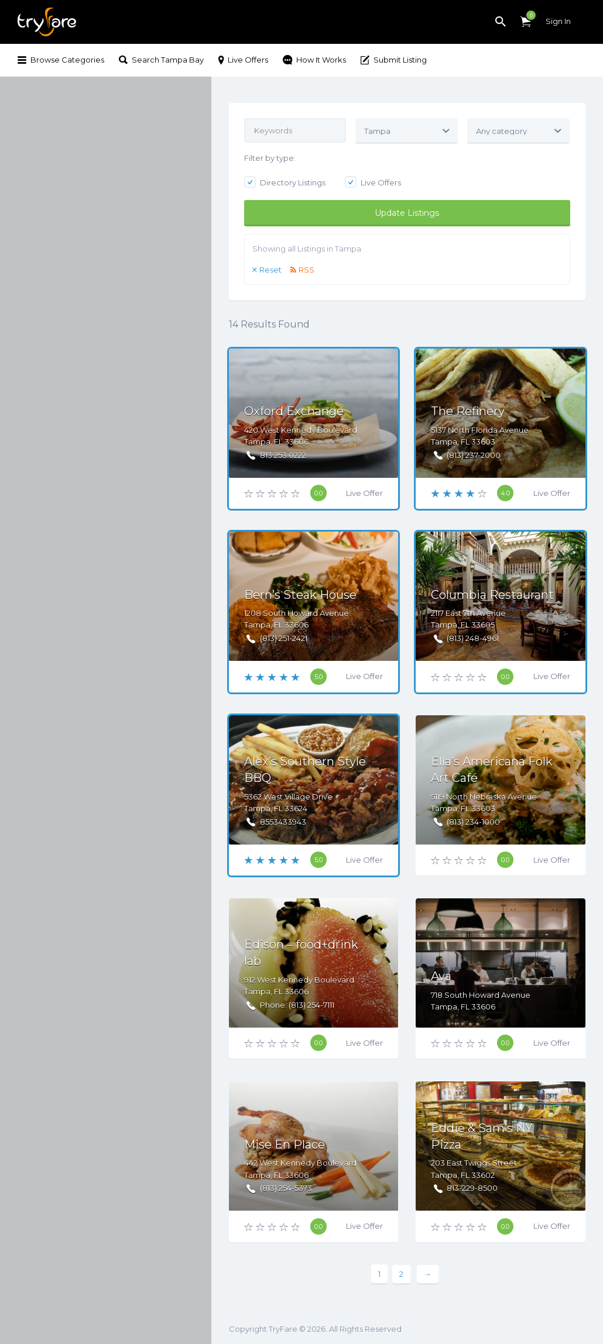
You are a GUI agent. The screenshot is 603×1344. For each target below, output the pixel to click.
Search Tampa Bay (168, 59)
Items (528, 15)
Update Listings (407, 213)
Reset (270, 269)
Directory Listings (285, 182)
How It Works (321, 59)
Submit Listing (400, 59)
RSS (306, 269)
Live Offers (248, 59)
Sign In (558, 21)
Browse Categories (67, 59)
